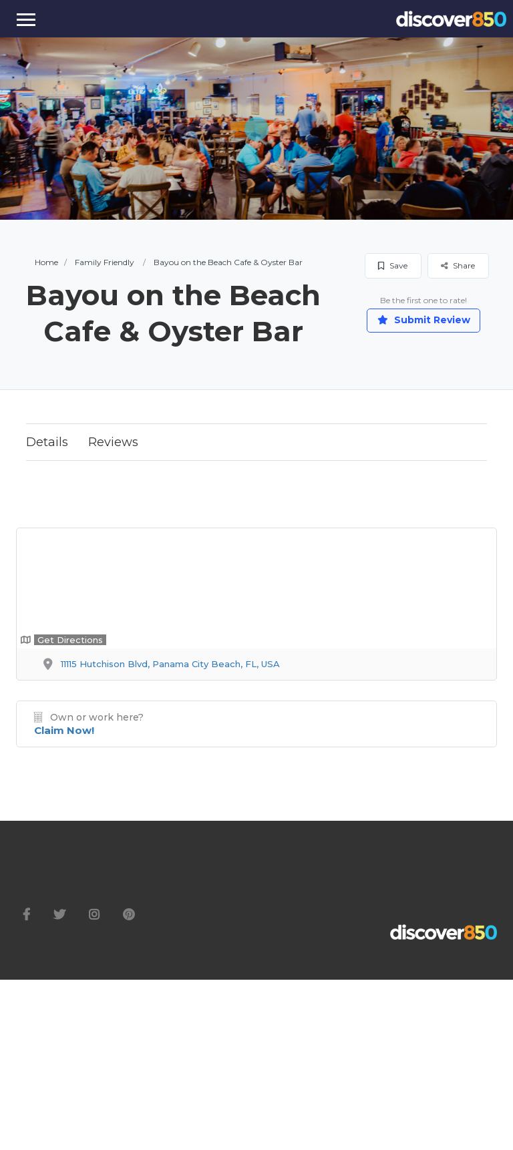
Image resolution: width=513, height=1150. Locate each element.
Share (458, 265)
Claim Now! (64, 730)
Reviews (113, 442)
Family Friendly (104, 262)
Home (46, 262)
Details (47, 442)
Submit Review (423, 320)
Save (392, 265)
